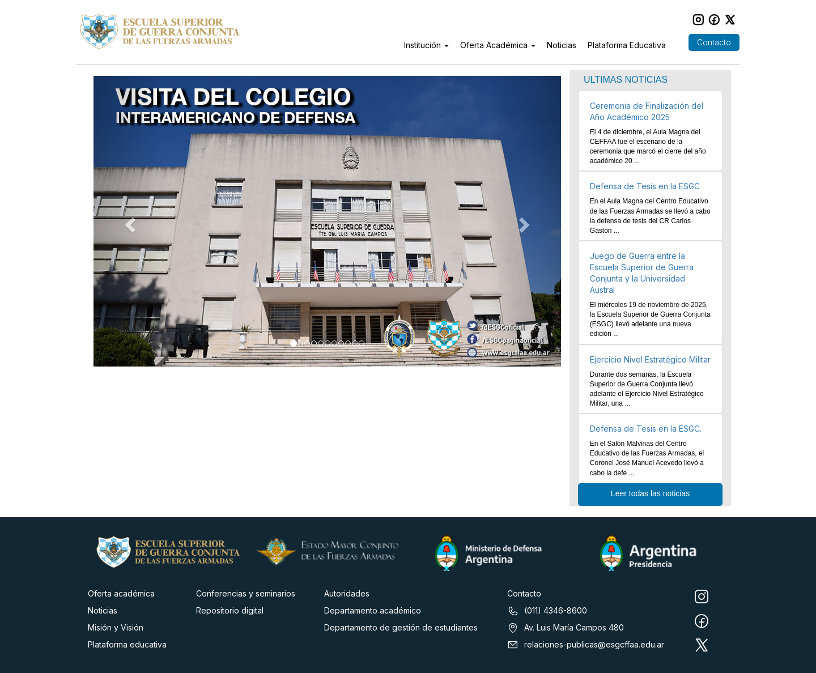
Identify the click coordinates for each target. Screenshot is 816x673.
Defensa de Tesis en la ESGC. (646, 428)
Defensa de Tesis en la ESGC (645, 186)
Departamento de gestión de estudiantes (401, 627)
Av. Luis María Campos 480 (565, 627)
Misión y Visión (115, 627)
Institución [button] (426, 45)
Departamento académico (372, 610)
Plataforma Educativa (627, 45)
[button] (129, 221)
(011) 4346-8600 (547, 610)
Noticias (561, 45)
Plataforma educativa (127, 644)
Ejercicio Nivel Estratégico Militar (650, 359)
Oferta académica (121, 593)
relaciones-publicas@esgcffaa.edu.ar (585, 644)
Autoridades (346, 593)
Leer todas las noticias (650, 493)
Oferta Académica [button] (498, 45)
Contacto (714, 42)
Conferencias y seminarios (245, 593)
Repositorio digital (230, 610)
